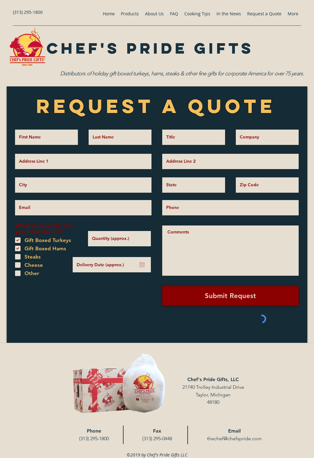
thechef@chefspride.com (234, 438)
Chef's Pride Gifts (150, 48)
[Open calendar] (142, 264)
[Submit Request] (230, 296)
